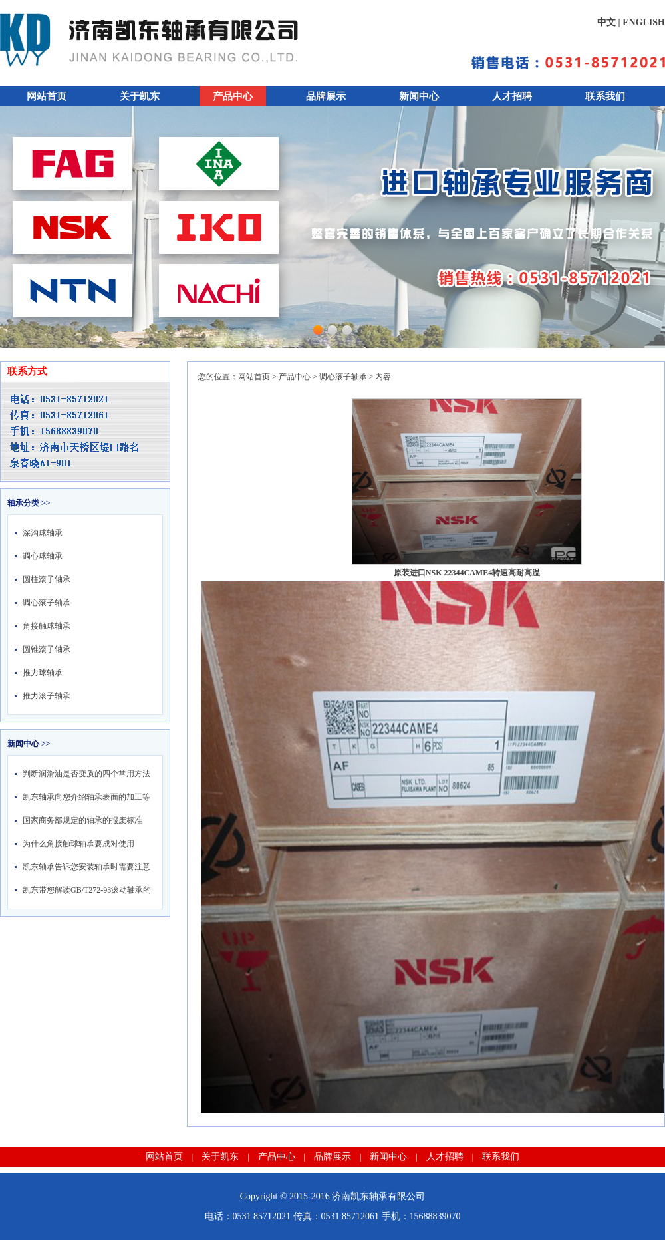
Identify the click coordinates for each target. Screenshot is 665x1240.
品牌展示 (326, 96)
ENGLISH (643, 22)
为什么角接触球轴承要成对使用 (78, 843)
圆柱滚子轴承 (46, 579)
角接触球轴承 (46, 626)
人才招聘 (512, 96)
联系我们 (605, 96)
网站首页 (46, 96)
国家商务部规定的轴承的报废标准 (82, 820)
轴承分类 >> (29, 503)
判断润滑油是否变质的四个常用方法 (86, 773)
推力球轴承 (43, 672)
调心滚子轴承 (46, 602)
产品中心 (233, 96)
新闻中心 (419, 96)
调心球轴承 (43, 556)
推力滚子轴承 (46, 695)
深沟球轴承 (43, 533)
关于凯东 (140, 96)
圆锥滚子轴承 (46, 649)
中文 (606, 22)
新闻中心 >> (29, 743)
